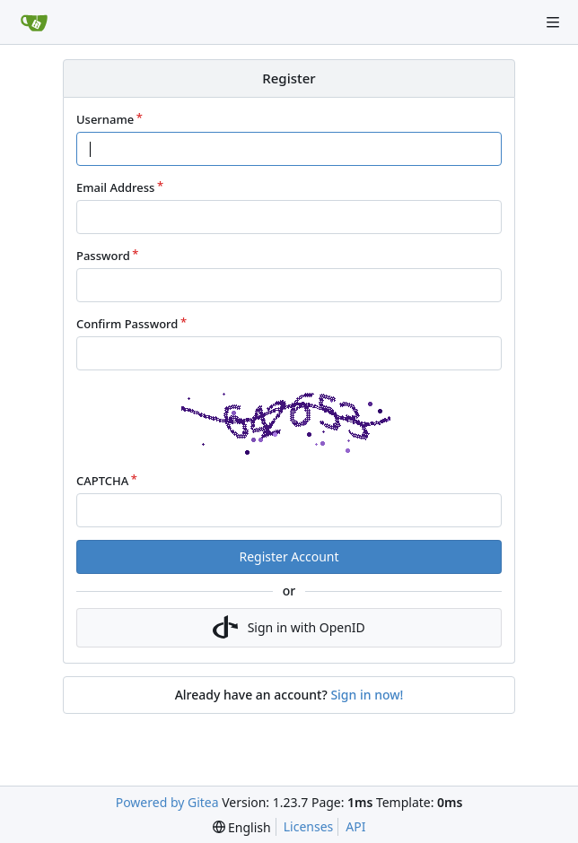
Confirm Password (127, 324)
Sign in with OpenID (289, 627)
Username (105, 119)
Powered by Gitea (167, 802)
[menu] (242, 827)
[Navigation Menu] (553, 22)
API (355, 826)
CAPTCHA (102, 481)
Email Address (115, 187)
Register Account (288, 556)
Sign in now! (366, 694)
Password (103, 256)
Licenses (309, 826)
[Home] (34, 22)
